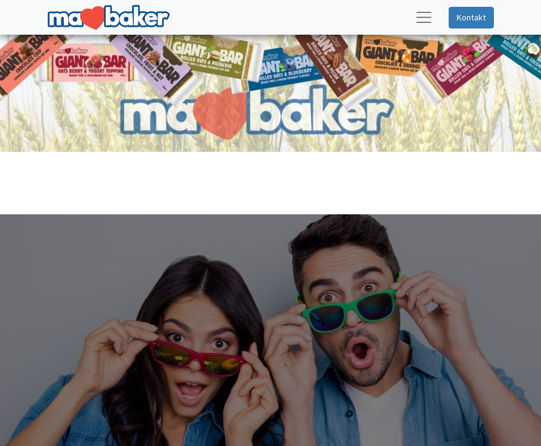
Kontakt (471, 17)
